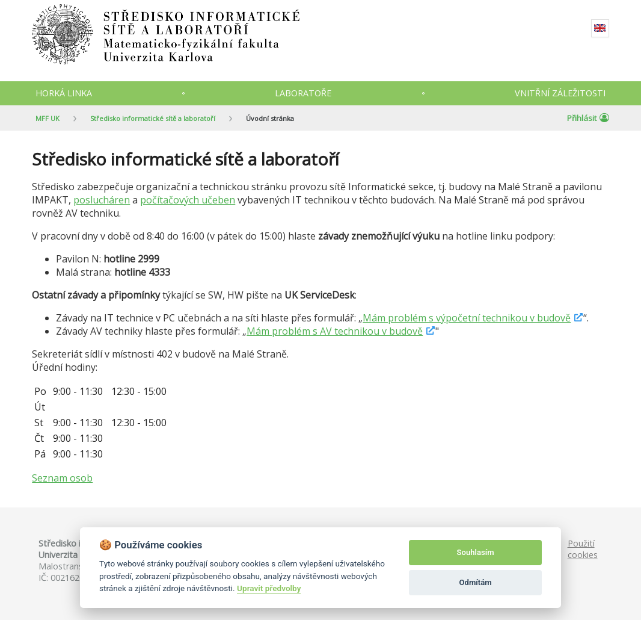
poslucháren (101, 199)
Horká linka (63, 93)
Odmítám (475, 582)
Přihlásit (588, 118)
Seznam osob (62, 478)
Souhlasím (475, 552)
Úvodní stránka (270, 118)
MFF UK (47, 118)
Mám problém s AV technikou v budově (335, 331)
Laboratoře (303, 93)
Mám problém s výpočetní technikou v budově (467, 317)
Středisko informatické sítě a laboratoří (152, 118)
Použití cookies (583, 549)
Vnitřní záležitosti (560, 93)
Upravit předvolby (269, 588)
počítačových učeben (187, 199)
